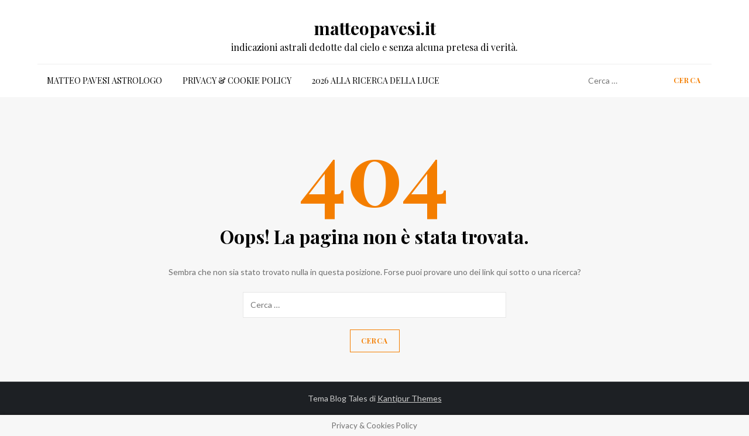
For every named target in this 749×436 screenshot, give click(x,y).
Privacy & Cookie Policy (237, 80)
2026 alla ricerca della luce (375, 80)
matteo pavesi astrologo (104, 80)
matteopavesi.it (375, 28)
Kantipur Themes (409, 398)
